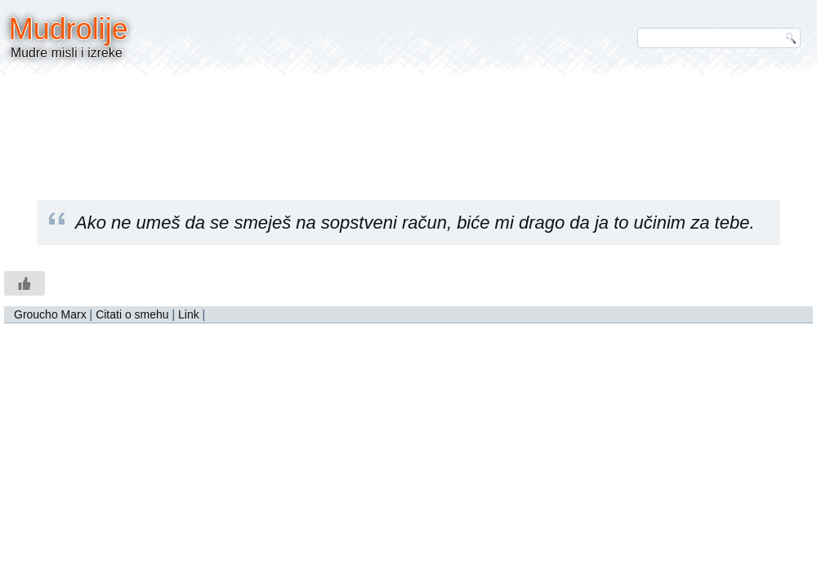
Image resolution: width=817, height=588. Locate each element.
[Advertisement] (408, 126)
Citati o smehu (132, 314)
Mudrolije (68, 29)
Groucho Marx (50, 314)
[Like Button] (24, 283)
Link (188, 314)
